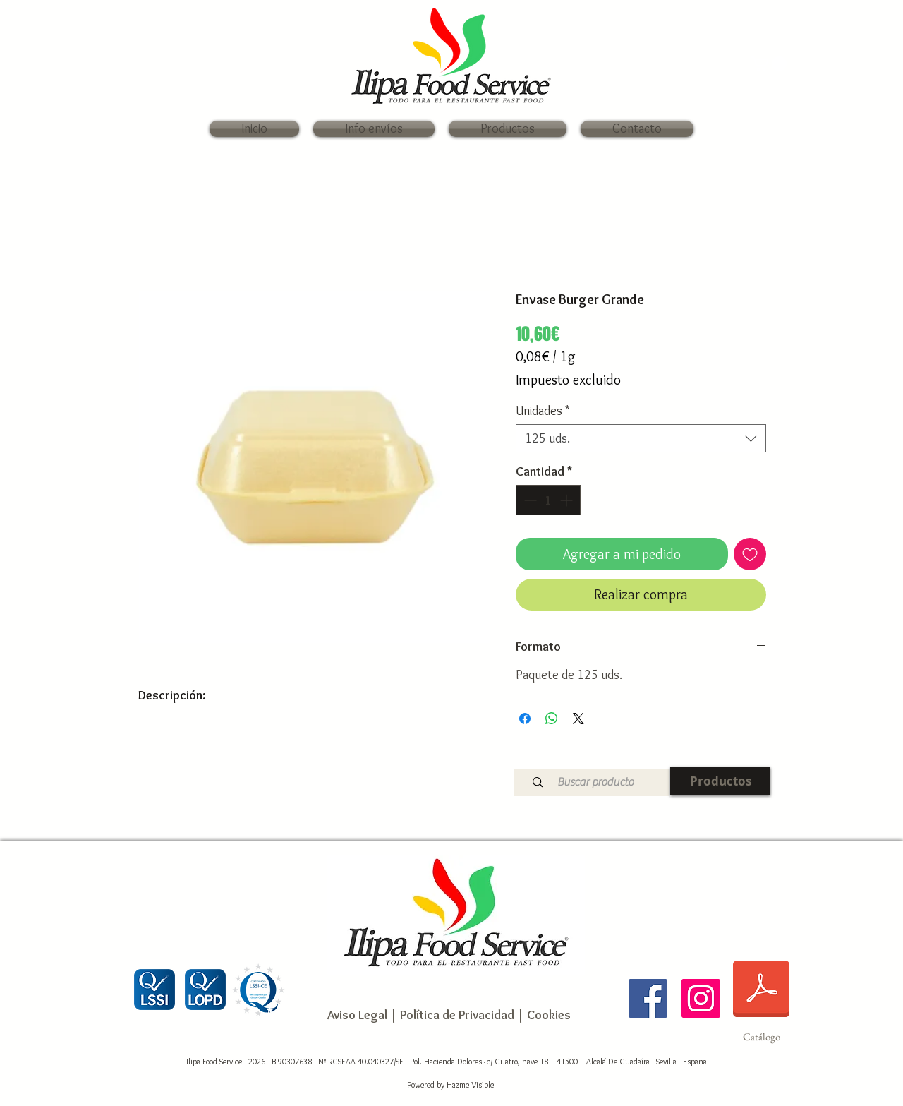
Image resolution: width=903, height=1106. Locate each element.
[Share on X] (578, 718)
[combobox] (641, 438)
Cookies (549, 1015)
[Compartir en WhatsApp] (551, 718)
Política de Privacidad (455, 1015)
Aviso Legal (357, 1015)
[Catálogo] (761, 998)
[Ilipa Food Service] (648, 998)
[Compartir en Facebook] (524, 718)
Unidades (543, 411)
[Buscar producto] (595, 782)
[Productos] (720, 781)
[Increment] (567, 500)
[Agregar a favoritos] (750, 554)
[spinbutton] (548, 500)
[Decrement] (529, 500)
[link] (769, 63)
